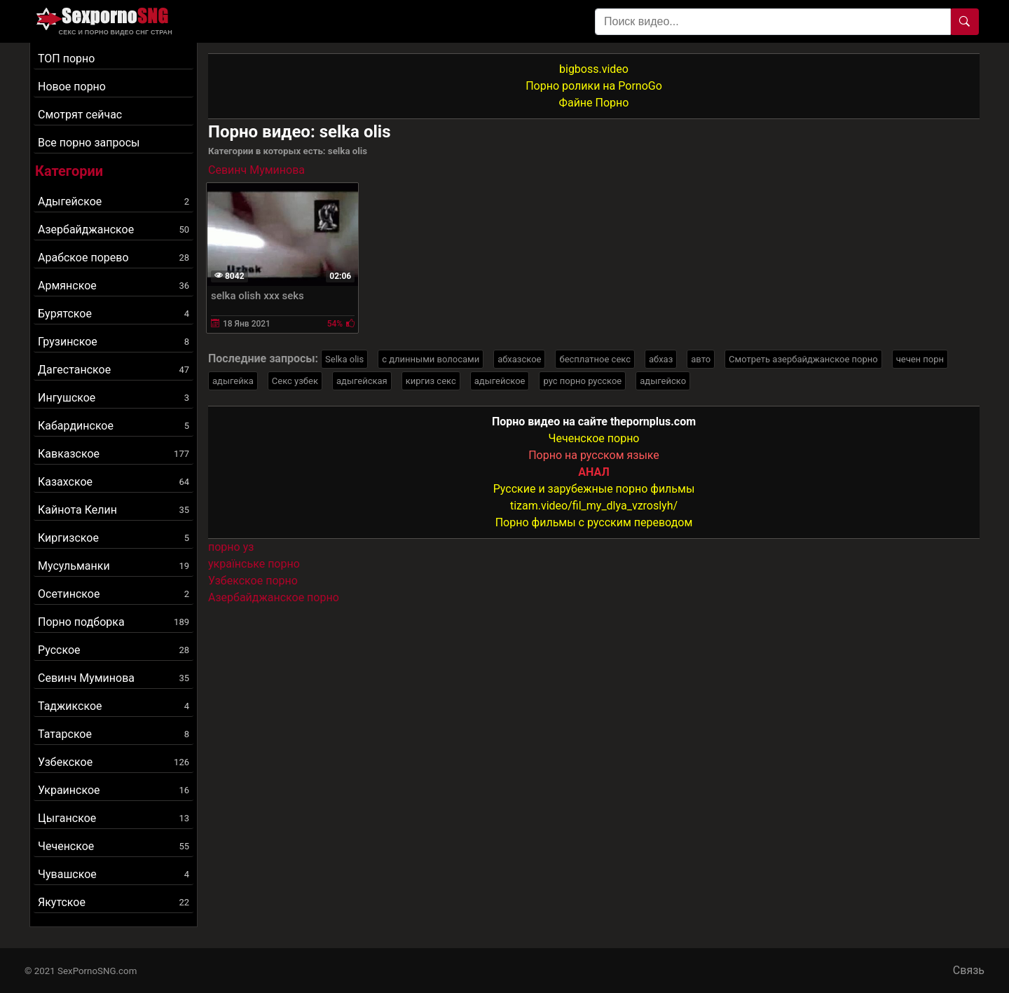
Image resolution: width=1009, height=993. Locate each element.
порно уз (231, 547)
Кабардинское (113, 425)
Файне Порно (594, 102)
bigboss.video (594, 69)
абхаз (661, 359)
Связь (968, 970)
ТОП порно (66, 58)
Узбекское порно (253, 580)
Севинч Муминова (113, 678)
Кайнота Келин (113, 509)
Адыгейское (113, 201)
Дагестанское (113, 369)
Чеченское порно (594, 438)
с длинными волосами (430, 359)
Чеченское (113, 846)
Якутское (113, 902)
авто (701, 359)
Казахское (113, 481)
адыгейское (500, 381)
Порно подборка (113, 622)
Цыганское (113, 818)
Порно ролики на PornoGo (594, 86)
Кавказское (113, 453)
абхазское (519, 359)
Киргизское (113, 538)
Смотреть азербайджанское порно (803, 359)
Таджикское (113, 706)
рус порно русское (582, 381)
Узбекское (113, 762)
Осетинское (113, 594)
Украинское (113, 790)
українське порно (254, 563)
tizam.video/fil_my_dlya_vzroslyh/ (594, 505)
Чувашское (113, 874)
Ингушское (113, 397)
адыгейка (233, 381)
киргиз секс (431, 381)
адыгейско (663, 381)
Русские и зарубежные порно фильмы (594, 488)
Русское (113, 650)
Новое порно (72, 86)
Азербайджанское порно (273, 597)
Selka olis (344, 359)
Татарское (113, 734)
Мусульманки (113, 566)
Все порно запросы (88, 142)
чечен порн (920, 359)
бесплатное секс (595, 359)
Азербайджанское (113, 229)
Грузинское (113, 341)
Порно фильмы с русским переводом (594, 522)
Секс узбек (295, 381)
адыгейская (361, 381)
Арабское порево (113, 257)
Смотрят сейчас (80, 114)
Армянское (113, 285)
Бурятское (113, 313)
